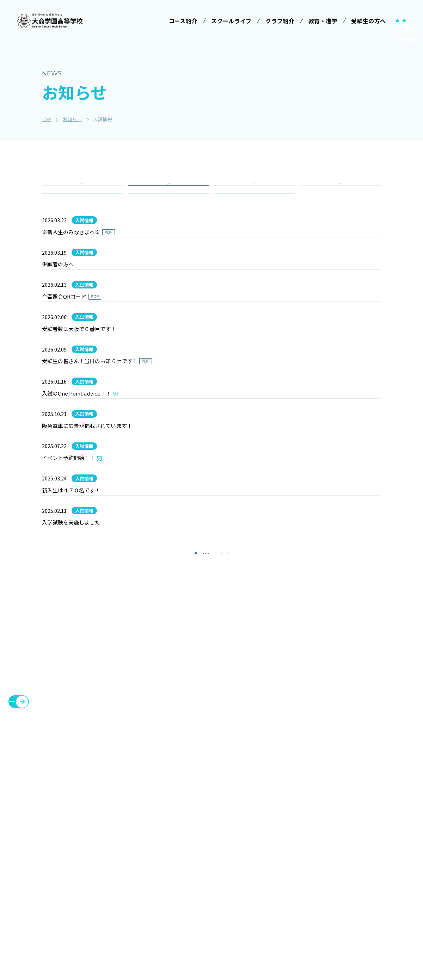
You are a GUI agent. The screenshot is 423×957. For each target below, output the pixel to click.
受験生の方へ (264, 804)
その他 (254, 218)
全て (82, 192)
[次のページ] (229, 726)
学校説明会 (264, 833)
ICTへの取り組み (212, 863)
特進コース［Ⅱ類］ (151, 868)
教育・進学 (310, 838)
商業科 (136, 915)
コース (82, 218)
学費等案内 (264, 846)
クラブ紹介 (310, 804)
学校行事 (340, 192)
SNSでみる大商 (213, 879)
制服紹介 (205, 846)
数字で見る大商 (213, 892)
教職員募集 (310, 872)
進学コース (141, 902)
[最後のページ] (250, 726)
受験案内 (261, 820)
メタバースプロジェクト (375, 804)
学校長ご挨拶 (210, 820)
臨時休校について (367, 838)
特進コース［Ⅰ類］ (151, 855)
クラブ (254, 192)
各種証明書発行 (364, 821)
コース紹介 (138, 839)
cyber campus (366, 897)
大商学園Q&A (261, 863)
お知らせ (307, 855)
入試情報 (168, 192)
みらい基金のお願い (151, 820)
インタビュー (210, 905)
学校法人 (135, 804)
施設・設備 (310, 821)
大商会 (352, 880)
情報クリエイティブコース (151, 885)
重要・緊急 (168, 218)
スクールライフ (211, 804)
